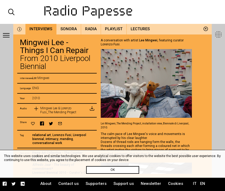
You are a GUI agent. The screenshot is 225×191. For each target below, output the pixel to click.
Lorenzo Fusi (61, 135)
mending (66, 139)
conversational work (47, 143)
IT (194, 183)
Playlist (113, 29)
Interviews (40, 29)
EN (202, 183)
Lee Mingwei (148, 40)
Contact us (68, 183)
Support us (123, 183)
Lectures (140, 29)
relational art (41, 135)
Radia (91, 29)
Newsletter (151, 183)
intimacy (52, 139)
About (45, 183)
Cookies (175, 183)
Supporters (96, 183)
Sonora (68, 29)
